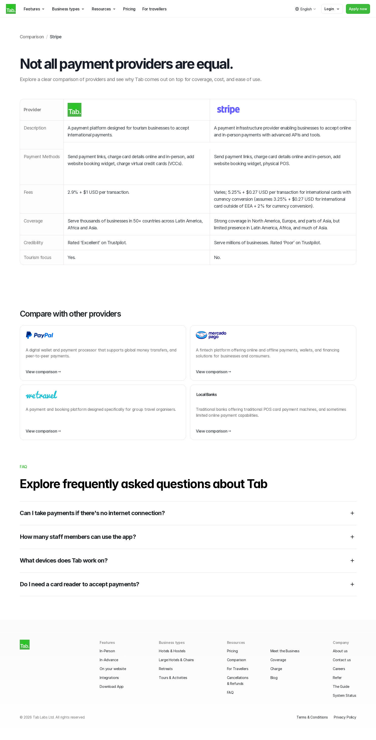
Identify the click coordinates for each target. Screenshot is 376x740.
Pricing (232, 651)
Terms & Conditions (312, 717)
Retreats (166, 669)
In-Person (107, 651)
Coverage (278, 660)
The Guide (341, 686)
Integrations (109, 677)
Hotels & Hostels (172, 651)
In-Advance (109, 660)
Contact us (342, 660)
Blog (274, 677)
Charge (276, 669)
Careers (339, 669)
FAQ (230, 692)
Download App (112, 686)
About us (340, 651)
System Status (344, 695)
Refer (337, 677)
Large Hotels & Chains (176, 660)
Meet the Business (285, 651)
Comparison (236, 660)
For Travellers (237, 669)
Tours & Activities (173, 677)
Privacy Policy (345, 717)
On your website (113, 669)
